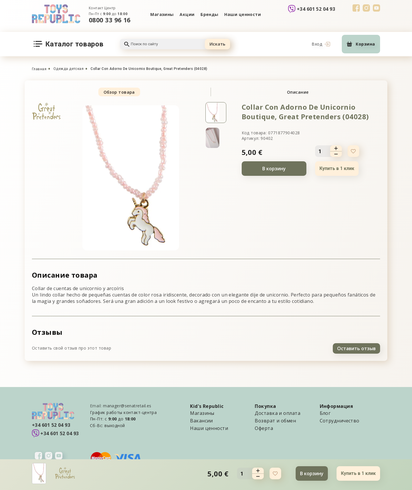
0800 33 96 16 (110, 20)
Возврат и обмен (275, 420)
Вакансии (201, 420)
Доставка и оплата (277, 412)
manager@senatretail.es (127, 405)
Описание (298, 92)
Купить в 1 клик (336, 168)
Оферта (264, 427)
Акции (186, 14)
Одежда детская (68, 69)
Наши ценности (243, 14)
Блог (325, 412)
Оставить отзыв (356, 347)
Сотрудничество (339, 420)
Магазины (161, 14)
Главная (39, 69)
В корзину (274, 168)
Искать (217, 44)
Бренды (210, 14)
